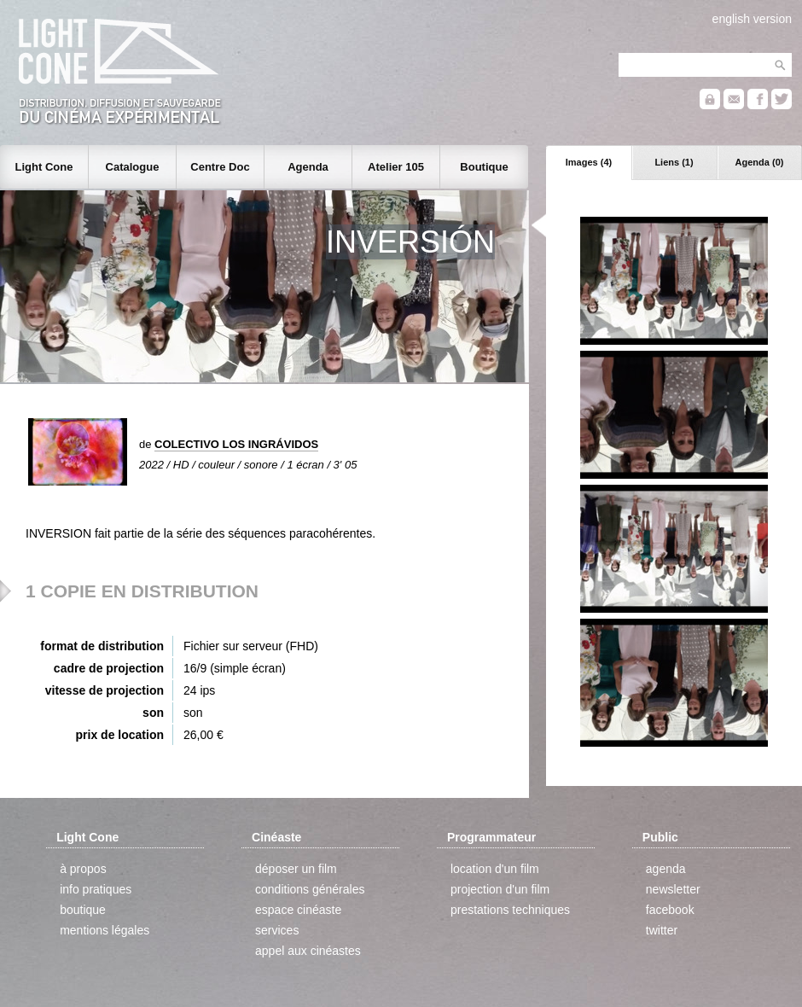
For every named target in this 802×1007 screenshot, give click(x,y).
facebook (670, 910)
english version (752, 19)
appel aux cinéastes (308, 951)
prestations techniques (510, 910)
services (277, 930)
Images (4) (589, 162)
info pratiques (95, 889)
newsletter (673, 889)
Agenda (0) (759, 162)
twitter (661, 930)
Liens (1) (673, 162)
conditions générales (309, 889)
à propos (83, 869)
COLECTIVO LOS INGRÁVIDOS (236, 444)
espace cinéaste (298, 910)
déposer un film (296, 869)
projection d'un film (499, 889)
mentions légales (104, 930)
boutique (83, 910)
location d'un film (494, 869)
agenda (666, 869)
